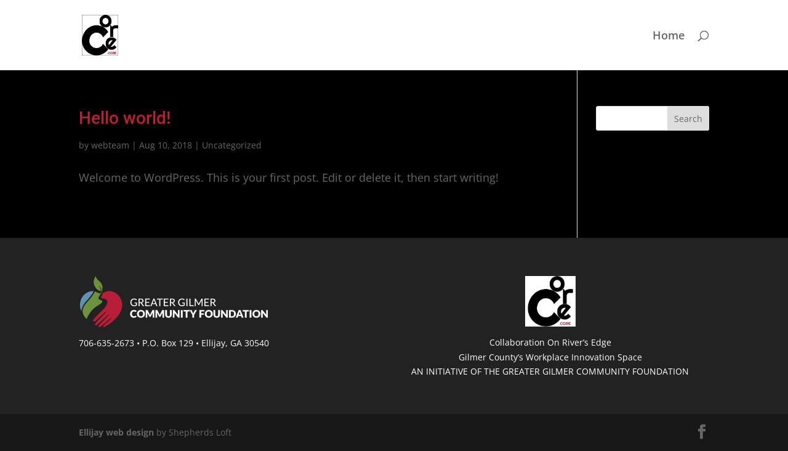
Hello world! (125, 118)
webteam (110, 145)
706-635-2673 (106, 343)
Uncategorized (232, 145)
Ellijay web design (116, 432)
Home (669, 37)
